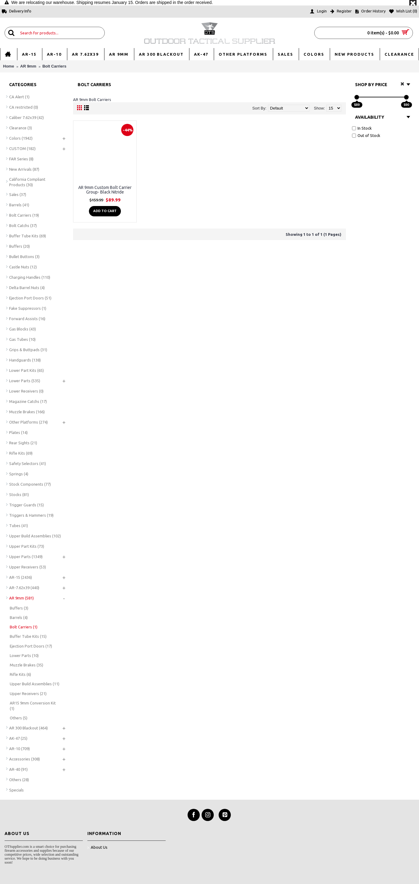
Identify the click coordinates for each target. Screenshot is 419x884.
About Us (97, 847)
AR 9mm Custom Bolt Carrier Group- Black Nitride (105, 189)
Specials (16, 790)
